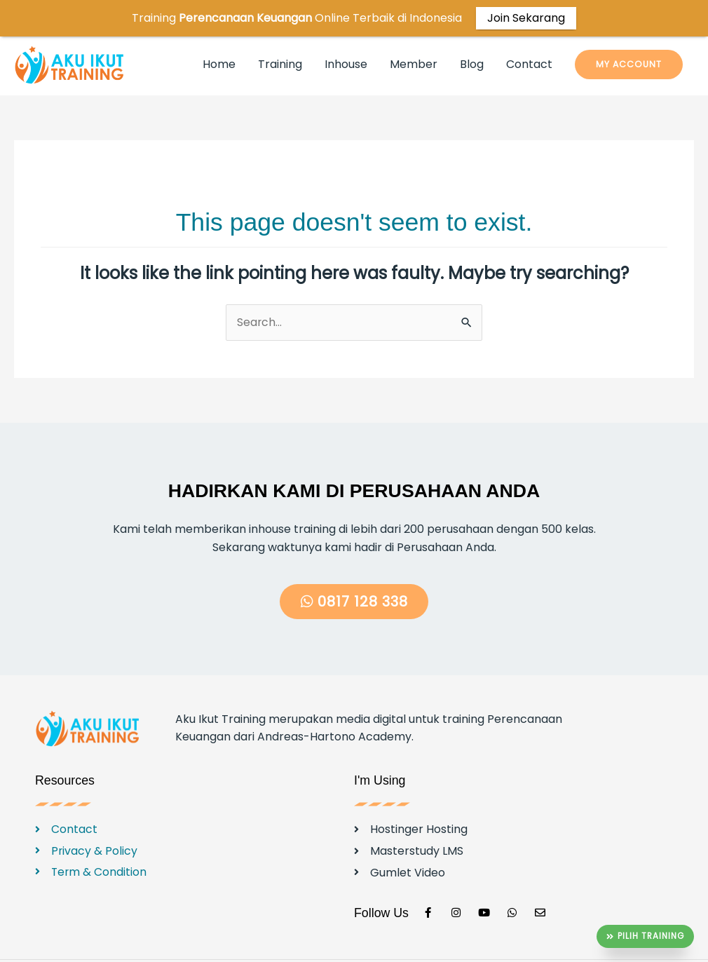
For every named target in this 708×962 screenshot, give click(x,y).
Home (219, 37)
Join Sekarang (526, 18)
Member (413, 37)
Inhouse (346, 37)
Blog (472, 37)
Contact (529, 37)
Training (280, 37)
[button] (629, 37)
